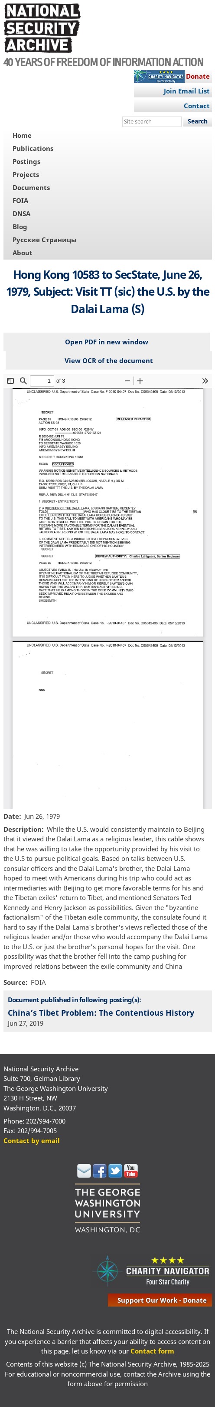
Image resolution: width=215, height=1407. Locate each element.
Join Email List (187, 91)
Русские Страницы (45, 239)
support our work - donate (162, 1300)
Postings (26, 161)
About (23, 252)
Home (22, 135)
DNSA (21, 213)
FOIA (20, 200)
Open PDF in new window (106, 341)
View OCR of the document (109, 360)
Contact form (152, 1351)
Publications (33, 148)
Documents (31, 187)
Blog (20, 226)
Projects (26, 174)
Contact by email (31, 1140)
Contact (197, 105)
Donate (198, 76)
